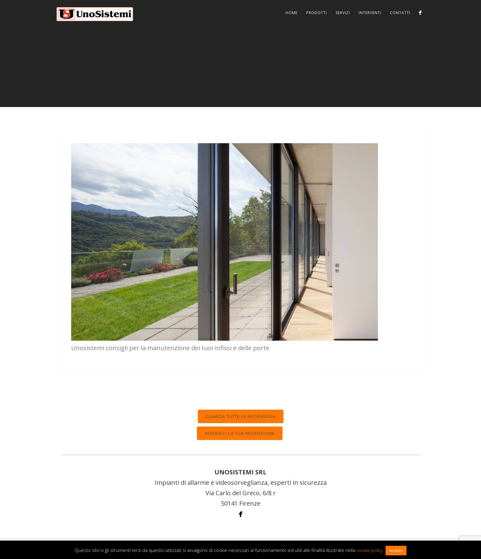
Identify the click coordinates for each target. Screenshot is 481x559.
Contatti (400, 12)
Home (292, 12)
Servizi (343, 12)
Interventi (370, 12)
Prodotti (316, 12)
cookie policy (369, 550)
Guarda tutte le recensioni (241, 416)
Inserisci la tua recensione (240, 433)
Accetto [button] (396, 550)
